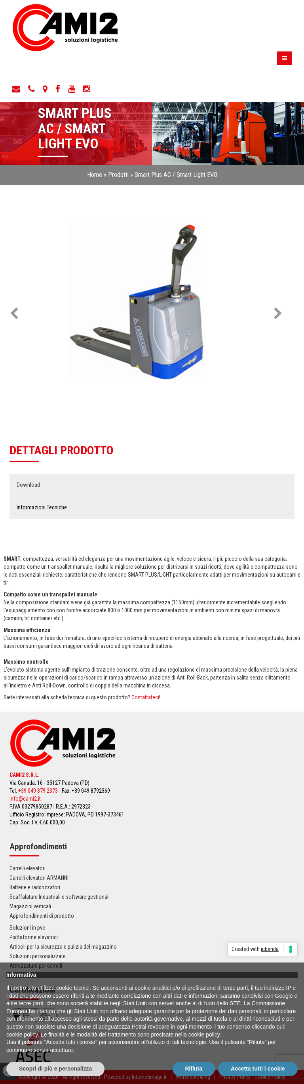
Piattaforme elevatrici (34, 937)
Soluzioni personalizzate (38, 956)
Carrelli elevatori (28, 868)
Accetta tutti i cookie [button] (258, 1068)
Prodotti (118, 174)
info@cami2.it (25, 798)
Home (94, 174)
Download (28, 484)
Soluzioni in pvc (27, 928)
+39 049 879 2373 (38, 791)
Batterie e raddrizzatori (35, 887)
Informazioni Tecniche (42, 507)
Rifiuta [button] (194, 1068)
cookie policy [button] (22, 1034)
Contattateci (145, 697)
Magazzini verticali (30, 906)
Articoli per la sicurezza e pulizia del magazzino (63, 947)
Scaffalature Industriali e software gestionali (60, 897)
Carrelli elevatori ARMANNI (39, 878)
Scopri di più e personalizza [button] (55, 1068)
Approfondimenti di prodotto (42, 916)
